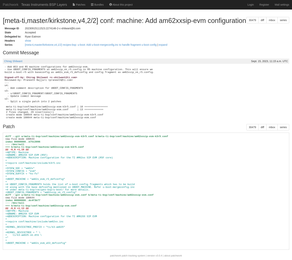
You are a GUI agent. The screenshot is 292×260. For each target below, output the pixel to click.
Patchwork (10, 5)
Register (264, 4)
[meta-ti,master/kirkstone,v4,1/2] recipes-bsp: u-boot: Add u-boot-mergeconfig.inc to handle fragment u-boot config (91, 44)
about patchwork (173, 255)
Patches (79, 4)
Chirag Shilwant (13, 61)
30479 (252, 20)
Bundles (97, 4)
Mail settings (282, 4)
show (28, 40)
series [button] (283, 20)
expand (163, 44)
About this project (121, 4)
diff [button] (262, 20)
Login (250, 4)
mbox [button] (272, 20)
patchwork (115, 255)
